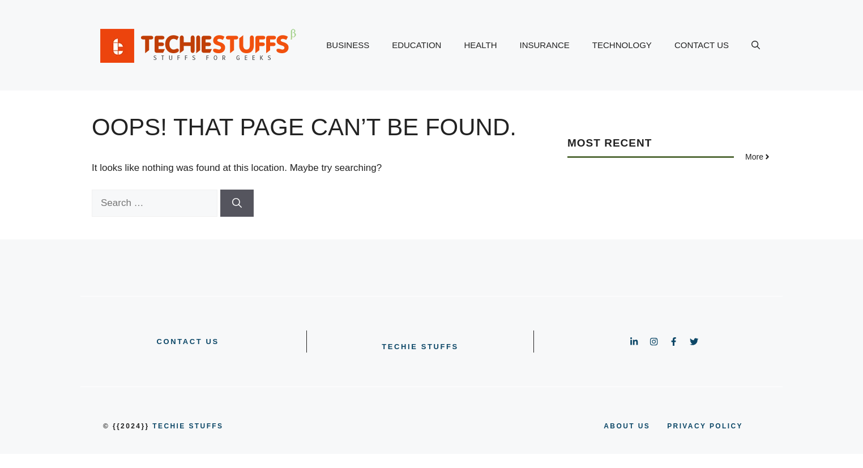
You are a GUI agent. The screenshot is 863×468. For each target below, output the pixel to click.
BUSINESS (347, 45)
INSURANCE (545, 45)
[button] (755, 45)
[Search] (237, 203)
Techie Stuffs (420, 346)
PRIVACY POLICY (705, 426)
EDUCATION (416, 45)
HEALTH (480, 45)
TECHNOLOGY (622, 45)
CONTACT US (701, 45)
